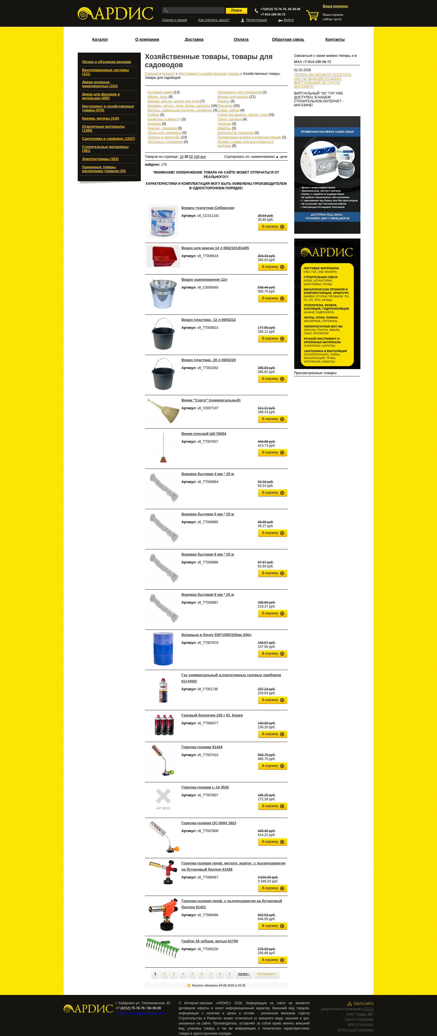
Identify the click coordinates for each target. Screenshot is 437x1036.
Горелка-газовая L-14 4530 (205, 787)
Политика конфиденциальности (141, 1013)
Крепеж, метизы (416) (100, 118)
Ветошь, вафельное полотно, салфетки (180, 110)
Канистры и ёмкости (164, 119)
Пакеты (224, 101)
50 (191, 157)
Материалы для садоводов (240, 92)
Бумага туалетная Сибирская (208, 208)
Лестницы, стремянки (165, 142)
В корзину (270, 226)
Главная (152, 74)
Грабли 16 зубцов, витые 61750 (210, 941)
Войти (289, 20)
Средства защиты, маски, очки (242, 115)
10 (181, 157)
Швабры (224, 128)
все (203, 157)
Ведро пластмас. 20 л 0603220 (209, 360)
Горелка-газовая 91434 (202, 747)
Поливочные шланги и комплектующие (249, 137)
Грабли (153, 115)
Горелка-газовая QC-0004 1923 (209, 823)
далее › (243, 974)
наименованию (265, 157)
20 (186, 157)
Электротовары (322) (100, 159)
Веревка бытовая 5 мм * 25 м (208, 514)
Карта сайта (364, 1003)
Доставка (194, 39)
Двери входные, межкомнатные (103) (100, 84)
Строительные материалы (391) (105, 149)
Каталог (100, 39)
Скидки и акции (174, 20)
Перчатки (225, 106)
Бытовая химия (160, 92)
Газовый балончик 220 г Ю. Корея (212, 715)
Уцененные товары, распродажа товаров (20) (104, 169)
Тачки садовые (230, 119)
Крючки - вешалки (162, 128)
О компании (147, 39)
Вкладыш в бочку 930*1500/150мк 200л (216, 635)
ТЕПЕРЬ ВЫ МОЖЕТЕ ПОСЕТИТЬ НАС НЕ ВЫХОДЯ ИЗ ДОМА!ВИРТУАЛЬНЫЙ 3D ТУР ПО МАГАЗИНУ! (323, 81)
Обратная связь (288, 39)
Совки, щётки (228, 110)
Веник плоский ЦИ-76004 (204, 434)
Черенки (224, 124)
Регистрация (256, 20)
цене (283, 157)
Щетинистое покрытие (236, 133)
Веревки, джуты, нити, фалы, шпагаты (179, 106)
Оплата (241, 39)
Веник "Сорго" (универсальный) (211, 400)
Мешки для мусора (233, 97)
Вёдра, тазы (158, 97)
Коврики (154, 124)
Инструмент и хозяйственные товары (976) (108, 108)
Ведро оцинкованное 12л (205, 279)
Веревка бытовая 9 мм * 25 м (208, 594)
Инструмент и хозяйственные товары (209, 74)
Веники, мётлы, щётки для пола (174, 101)
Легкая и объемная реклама (106, 62)
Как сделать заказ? (213, 20)
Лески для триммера (165, 133)
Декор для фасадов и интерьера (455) (101, 96)
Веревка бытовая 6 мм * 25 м (208, 554)
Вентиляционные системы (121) (105, 72)
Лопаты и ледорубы (164, 137)
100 (197, 157)
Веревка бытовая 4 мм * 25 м (208, 474)
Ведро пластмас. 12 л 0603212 (209, 320)
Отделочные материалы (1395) (103, 128)
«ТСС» (368, 1009)
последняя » (267, 974)
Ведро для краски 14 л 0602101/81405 (215, 248)
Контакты (335, 39)
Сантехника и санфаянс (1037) (108, 139)
